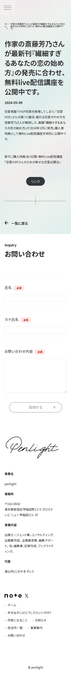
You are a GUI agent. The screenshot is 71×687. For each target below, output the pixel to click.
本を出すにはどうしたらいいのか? (29, 612)
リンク (35, 181)
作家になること (17, 620)
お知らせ (40, 620)
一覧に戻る (19, 223)
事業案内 (36, 627)
